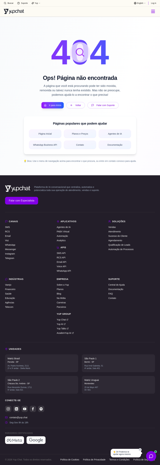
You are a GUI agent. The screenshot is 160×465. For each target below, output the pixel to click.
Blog (59, 293)
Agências (9, 302)
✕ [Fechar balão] (140, 450)
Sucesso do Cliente (117, 236)
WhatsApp (10, 245)
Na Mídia (61, 298)
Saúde (8, 293)
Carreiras (61, 302)
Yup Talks (63, 328)
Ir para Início (52, 105)
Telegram (9, 258)
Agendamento (115, 240)
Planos (60, 289)
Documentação (115, 289)
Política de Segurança (144, 459)
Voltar (75, 105)
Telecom (9, 307)
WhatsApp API (64, 271)
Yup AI (61, 324)
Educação (10, 298)
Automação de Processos (121, 249)
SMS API (61, 253)
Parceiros (61, 307)
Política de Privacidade (94, 459)
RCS (7, 231)
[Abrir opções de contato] (151, 456)
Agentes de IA (64, 227)
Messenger (10, 249)
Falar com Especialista (21, 200)
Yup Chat (62, 319)
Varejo (8, 285)
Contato (112, 298)
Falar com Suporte (103, 105)
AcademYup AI (65, 333)
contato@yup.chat (18, 417)
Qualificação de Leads (119, 245)
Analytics (61, 240)
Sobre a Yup (63, 285)
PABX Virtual (63, 231)
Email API (61, 262)
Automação (62, 236)
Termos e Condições (119, 459)
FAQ (110, 293)
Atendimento (114, 231)
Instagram (10, 253)
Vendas (112, 227)
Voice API (61, 266)
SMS (7, 227)
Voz (7, 240)
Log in (153, 3)
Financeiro (10, 289)
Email (8, 236)
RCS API (61, 257)
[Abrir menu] (153, 11)
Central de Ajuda (116, 285)
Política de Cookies (69, 459)
